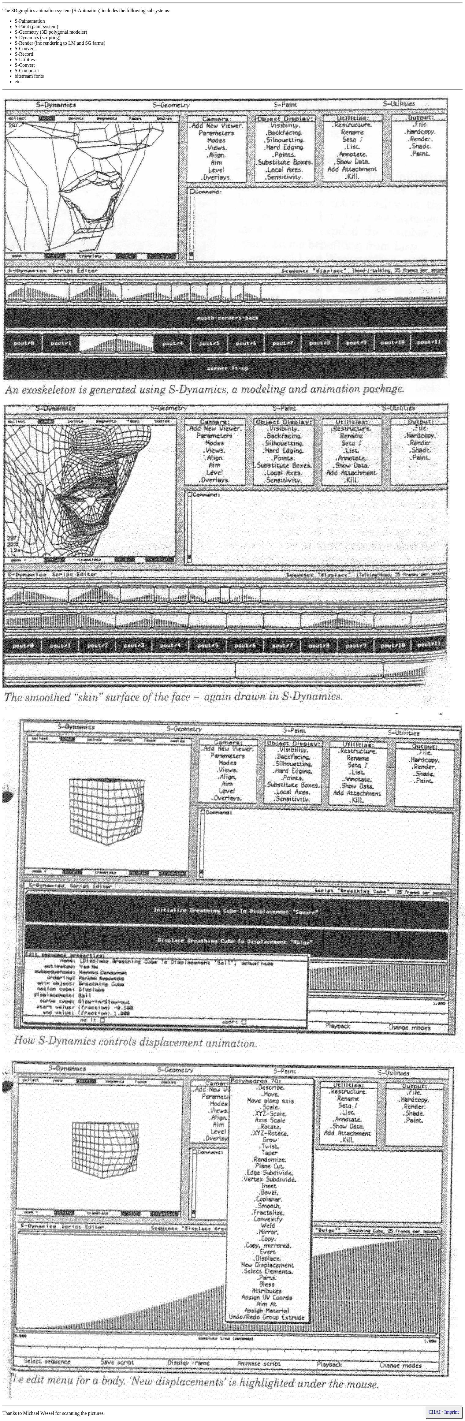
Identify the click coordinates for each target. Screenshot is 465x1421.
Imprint (451, 1412)
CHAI (435, 1412)
